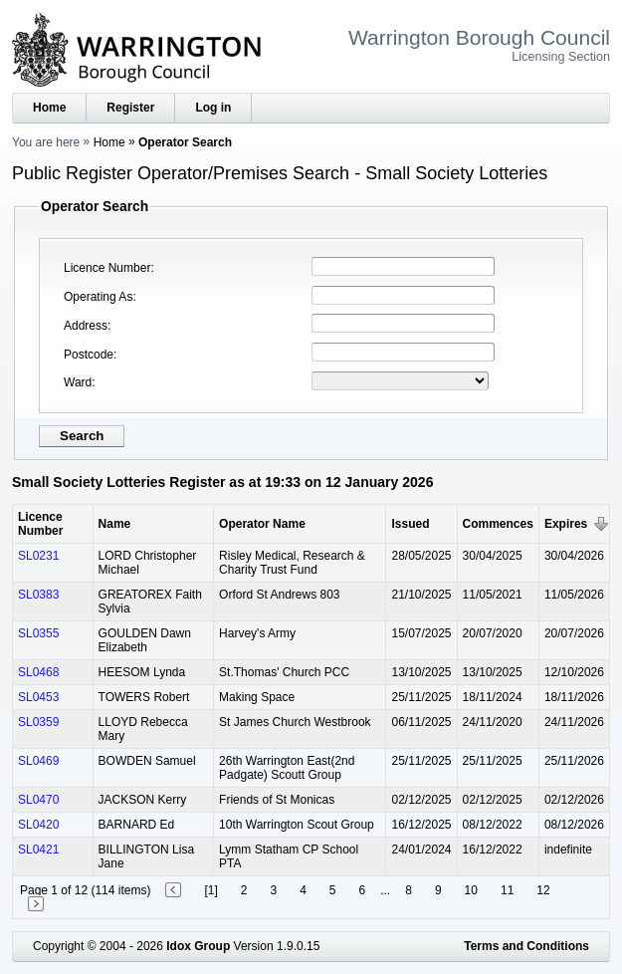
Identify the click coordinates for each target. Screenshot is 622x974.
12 (542, 890)
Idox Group (198, 946)
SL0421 (38, 849)
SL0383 (38, 595)
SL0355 (38, 633)
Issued (410, 524)
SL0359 (38, 722)
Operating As (98, 297)
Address (85, 326)
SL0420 (38, 825)
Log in (213, 108)
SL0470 (38, 800)
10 (471, 890)
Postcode (88, 355)
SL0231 (38, 556)
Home (49, 108)
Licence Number (107, 268)
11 (507, 890)
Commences (498, 524)
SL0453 (38, 697)
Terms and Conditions (526, 946)
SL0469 (38, 761)
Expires (565, 524)
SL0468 (38, 672)
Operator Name (262, 524)
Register (130, 108)
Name (115, 524)
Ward (78, 382)
